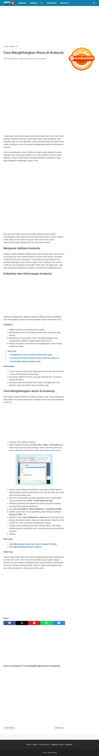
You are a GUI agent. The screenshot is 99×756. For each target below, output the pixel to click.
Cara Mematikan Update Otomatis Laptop (25, 361)
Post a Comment (41, 59)
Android (33, 3)
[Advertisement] (49, 25)
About (35, 744)
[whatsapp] (46, 623)
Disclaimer (68, 744)
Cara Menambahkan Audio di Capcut (25, 547)
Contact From (44, 744)
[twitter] (22, 623)
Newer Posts (9, 728)
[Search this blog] (94, 3)
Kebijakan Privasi (57, 744)
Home (29, 744)
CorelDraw (51, 3)
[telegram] (59, 623)
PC (42, 3)
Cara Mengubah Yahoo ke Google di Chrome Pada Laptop (31, 355)
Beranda (22, 3)
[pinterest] (34, 623)
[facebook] (9, 623)
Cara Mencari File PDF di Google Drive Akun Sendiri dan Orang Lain (34, 358)
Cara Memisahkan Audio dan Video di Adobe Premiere (33, 544)
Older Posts (59, 728)
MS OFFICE (64, 3)
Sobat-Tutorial (52, 752)
